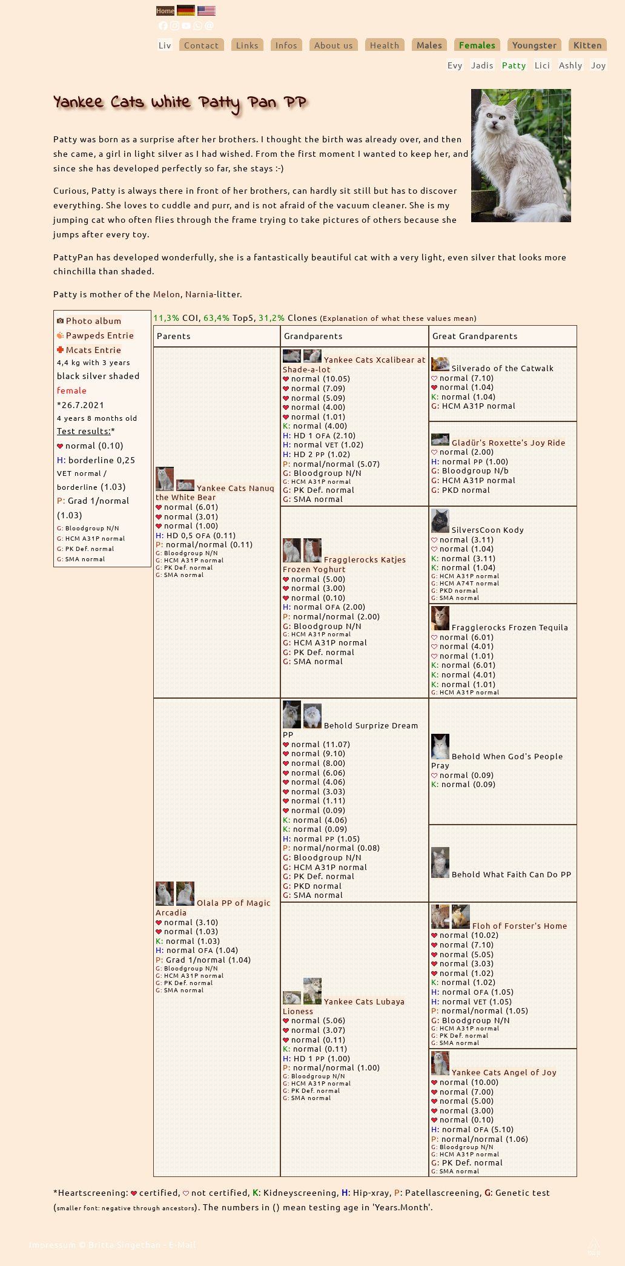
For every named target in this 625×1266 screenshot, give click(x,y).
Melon (166, 293)
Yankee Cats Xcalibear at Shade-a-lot (354, 364)
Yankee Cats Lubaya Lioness (344, 1006)
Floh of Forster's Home (519, 925)
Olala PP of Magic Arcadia (213, 907)
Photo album (94, 320)
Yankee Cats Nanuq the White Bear (215, 493)
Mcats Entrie (94, 349)
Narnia (199, 293)
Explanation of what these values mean (398, 318)
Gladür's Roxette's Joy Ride (509, 442)
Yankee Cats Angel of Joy (504, 1072)
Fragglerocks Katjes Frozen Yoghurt (344, 564)
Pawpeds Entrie (100, 334)
